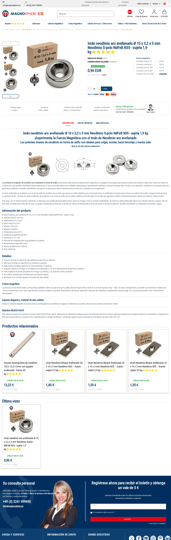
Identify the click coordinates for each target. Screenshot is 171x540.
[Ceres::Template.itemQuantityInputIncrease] (99, 89)
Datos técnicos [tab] (85, 123)
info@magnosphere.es (11, 5)
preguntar (163, 74)
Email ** (94, 505)
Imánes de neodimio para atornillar (47, 30)
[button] (10, 96)
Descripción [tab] (68, 123)
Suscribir (144, 519)
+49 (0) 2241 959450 (34, 5)
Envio (104, 75)
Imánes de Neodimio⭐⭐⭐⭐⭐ (20, 30)
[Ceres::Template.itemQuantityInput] (94, 89)
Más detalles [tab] (102, 123)
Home (4, 30)
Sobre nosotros (143, 4)
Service (156, 4)
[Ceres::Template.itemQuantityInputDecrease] (89, 89)
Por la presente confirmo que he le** (104, 512)
